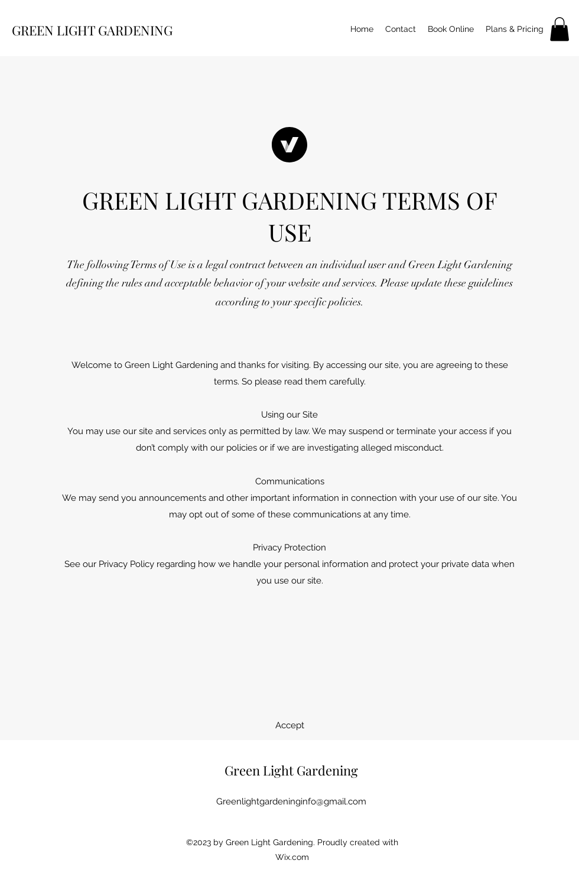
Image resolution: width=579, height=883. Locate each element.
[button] (559, 29)
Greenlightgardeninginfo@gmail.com (291, 801)
